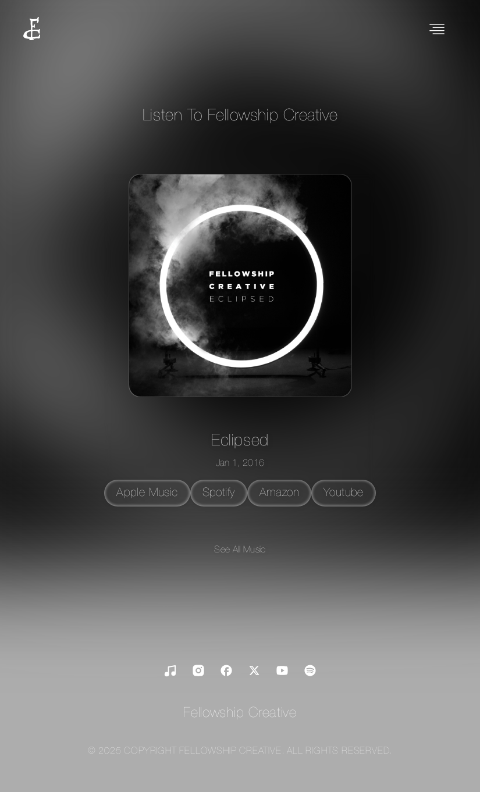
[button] (437, 30)
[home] (31, 30)
